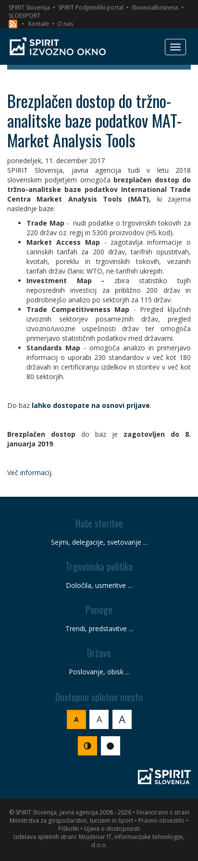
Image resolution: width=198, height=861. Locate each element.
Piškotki (68, 829)
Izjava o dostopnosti (112, 829)
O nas (65, 24)
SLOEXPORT (24, 16)
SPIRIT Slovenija (29, 7)
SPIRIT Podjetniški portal (91, 7)
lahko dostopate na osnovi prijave (91, 405)
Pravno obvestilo (161, 820)
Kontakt (38, 24)
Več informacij (29, 472)
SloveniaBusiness (155, 7)
